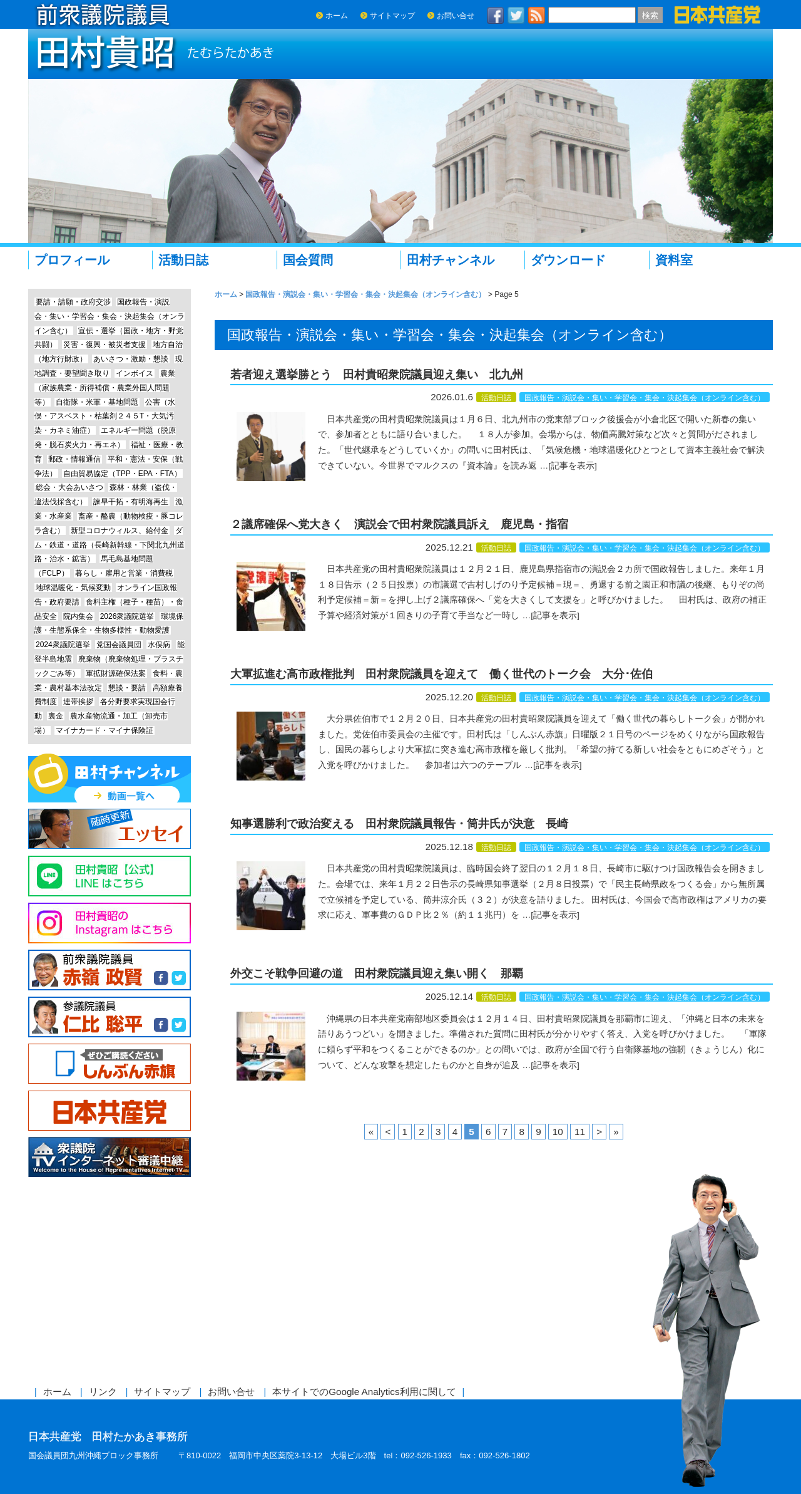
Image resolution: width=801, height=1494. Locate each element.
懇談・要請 (127, 687)
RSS (537, 15)
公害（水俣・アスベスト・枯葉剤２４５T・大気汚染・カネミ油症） (104, 416)
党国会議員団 (118, 644)
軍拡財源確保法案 (116, 673)
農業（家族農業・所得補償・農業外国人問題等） (104, 388)
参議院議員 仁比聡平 (109, 1017)
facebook (495, 15)
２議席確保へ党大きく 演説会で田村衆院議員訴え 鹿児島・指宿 (399, 524)
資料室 (674, 260)
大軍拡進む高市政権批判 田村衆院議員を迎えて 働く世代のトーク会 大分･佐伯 (441, 674)
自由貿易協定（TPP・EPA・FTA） (122, 473)
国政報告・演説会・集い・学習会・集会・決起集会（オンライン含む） (644, 397)
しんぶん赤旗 (109, 1064)
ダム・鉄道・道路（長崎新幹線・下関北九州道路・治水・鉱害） (109, 545)
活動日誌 (183, 260)
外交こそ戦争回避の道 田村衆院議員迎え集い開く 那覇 (376, 973)
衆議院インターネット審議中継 (109, 1157)
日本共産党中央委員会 (109, 1111)
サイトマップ (392, 15)
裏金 (55, 716)
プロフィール (72, 260)
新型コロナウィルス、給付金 (119, 530)
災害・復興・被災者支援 (104, 344)
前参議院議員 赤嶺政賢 (109, 970)
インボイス (134, 373)
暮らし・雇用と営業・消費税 (124, 573)
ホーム (336, 15)
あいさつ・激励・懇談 (130, 359)
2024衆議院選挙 (63, 644)
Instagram (109, 923)
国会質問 (308, 260)
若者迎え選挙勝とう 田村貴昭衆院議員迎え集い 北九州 (376, 374)
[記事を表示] (572, 465)
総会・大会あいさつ (69, 487)
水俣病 (159, 644)
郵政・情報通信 (74, 459)
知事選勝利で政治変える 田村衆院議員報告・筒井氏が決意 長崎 (399, 823)
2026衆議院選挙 (127, 616)
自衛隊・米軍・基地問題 (97, 402)
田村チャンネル (450, 260)
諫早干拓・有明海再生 (130, 501)
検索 (650, 15)
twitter (516, 15)
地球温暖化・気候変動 (73, 587)
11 (579, 1131)
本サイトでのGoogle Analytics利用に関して (364, 1391)
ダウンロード (568, 260)
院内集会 (78, 616)
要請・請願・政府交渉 (73, 302)
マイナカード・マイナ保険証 (104, 730)
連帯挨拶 (78, 701)
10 (558, 1131)
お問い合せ (455, 15)
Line (109, 876)
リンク (103, 1391)
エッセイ (109, 829)
